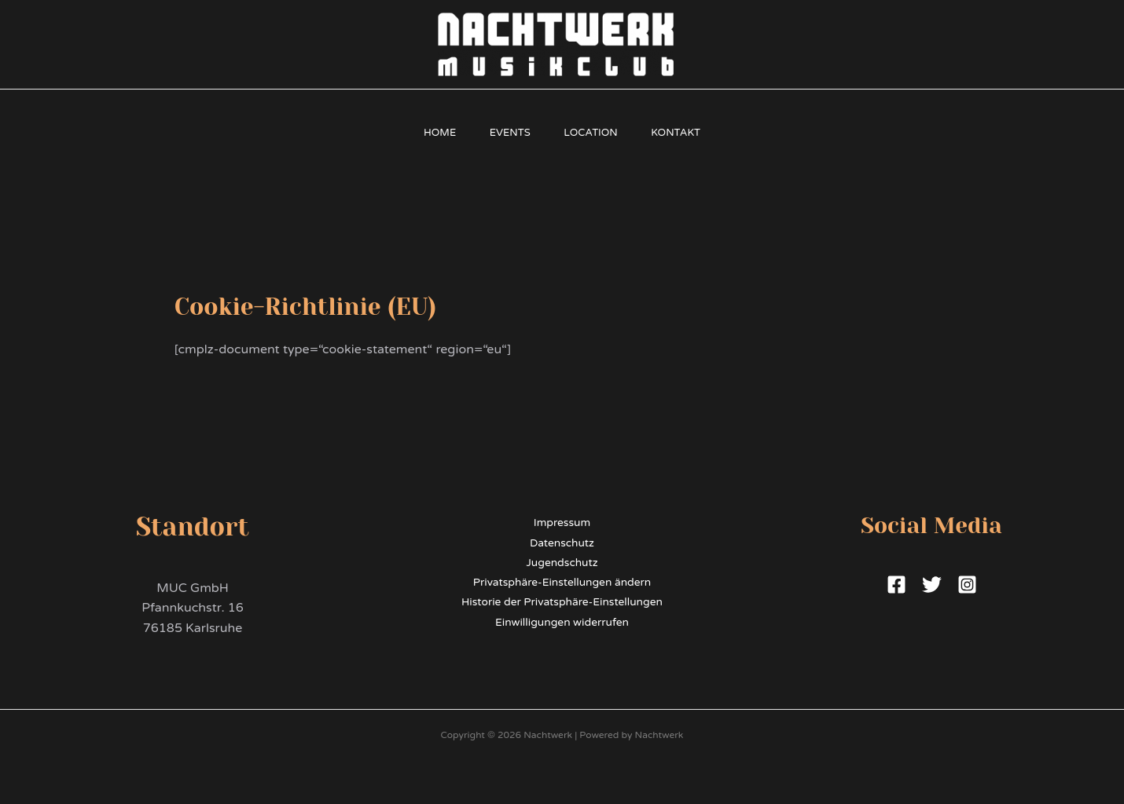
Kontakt (685, 132)
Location (594, 132)
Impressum (561, 522)
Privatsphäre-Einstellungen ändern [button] (562, 583)
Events (507, 132)
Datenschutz (561, 543)
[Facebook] (896, 584)
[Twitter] (932, 584)
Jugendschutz (562, 563)
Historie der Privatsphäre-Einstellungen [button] (562, 603)
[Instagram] (967, 584)
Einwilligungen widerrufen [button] (562, 623)
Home (431, 132)
